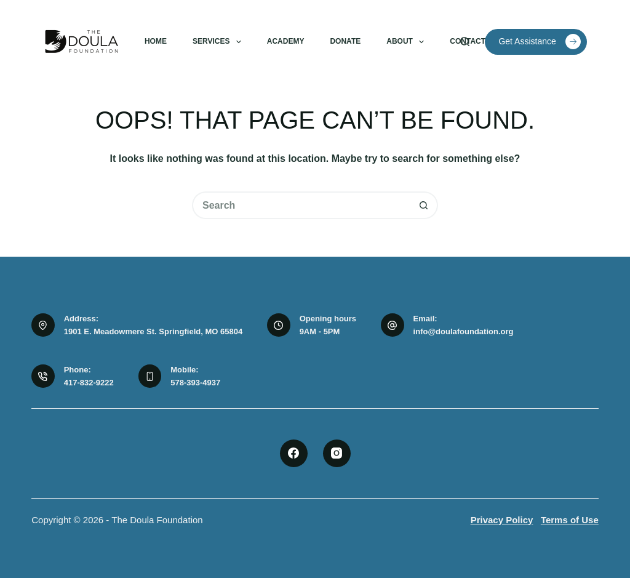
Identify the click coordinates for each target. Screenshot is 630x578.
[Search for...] (301, 205)
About (407, 41)
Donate (345, 41)
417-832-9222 (89, 382)
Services (219, 41)
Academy (286, 41)
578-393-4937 (195, 382)
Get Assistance (539, 41)
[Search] (464, 41)
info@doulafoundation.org (463, 331)
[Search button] (424, 205)
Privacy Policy (502, 520)
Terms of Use (570, 520)
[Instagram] (337, 453)
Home (156, 41)
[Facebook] (294, 453)
